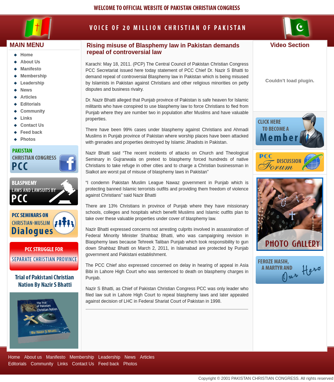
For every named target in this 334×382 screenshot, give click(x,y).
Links (26, 118)
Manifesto (30, 69)
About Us (30, 61)
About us (33, 357)
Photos (28, 139)
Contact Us (32, 125)
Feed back (31, 132)
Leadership (32, 83)
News (26, 90)
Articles (28, 97)
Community (32, 111)
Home (26, 54)
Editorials (30, 104)
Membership (33, 76)
